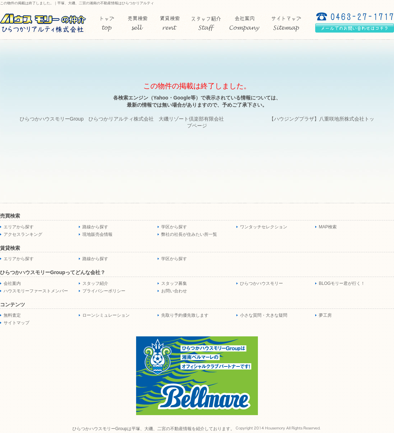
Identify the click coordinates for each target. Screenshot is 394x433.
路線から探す (95, 226)
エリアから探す (19, 226)
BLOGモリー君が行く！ (342, 283)
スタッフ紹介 (95, 283)
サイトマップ (16, 322)
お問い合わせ (174, 290)
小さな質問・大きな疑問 (263, 315)
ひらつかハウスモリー (261, 283)
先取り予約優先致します (184, 315)
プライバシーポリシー (103, 290)
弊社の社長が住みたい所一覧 (189, 234)
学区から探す (174, 226)
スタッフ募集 (174, 283)
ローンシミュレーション (106, 315)
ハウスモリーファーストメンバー (36, 290)
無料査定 (12, 315)
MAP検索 (328, 226)
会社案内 (12, 283)
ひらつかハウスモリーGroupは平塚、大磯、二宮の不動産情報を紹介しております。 (153, 428)
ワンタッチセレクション (263, 226)
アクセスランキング (23, 234)
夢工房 (325, 315)
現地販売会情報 (97, 234)
